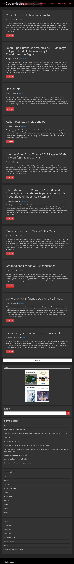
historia (6, 512)
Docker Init (13, 88)
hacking (6, 480)
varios (5, 476)
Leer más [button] (10, 35)
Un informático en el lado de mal (13, 549)
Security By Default (9, 537)
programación (8, 496)
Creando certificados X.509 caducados (30, 265)
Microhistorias (8, 529)
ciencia (6, 504)
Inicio (34, 4)
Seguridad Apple (9, 541)
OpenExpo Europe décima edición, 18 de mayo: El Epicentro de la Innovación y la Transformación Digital (36, 51)
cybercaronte (22, 59)
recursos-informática (10, 488)
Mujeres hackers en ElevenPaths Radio (31, 231)
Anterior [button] (37, 360)
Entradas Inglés (64, 4)
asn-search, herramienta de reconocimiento (34, 333)
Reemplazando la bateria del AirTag (28, 15)
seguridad (7, 484)
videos (6, 492)
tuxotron (20, 19)
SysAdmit (7, 545)
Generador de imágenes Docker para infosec (34, 298)
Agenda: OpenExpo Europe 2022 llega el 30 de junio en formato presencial (36, 156)
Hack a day (7, 525)
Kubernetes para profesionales (25, 121)
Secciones (43, 4)
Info (52, 4)
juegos (6, 508)
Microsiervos (7, 533)
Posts (5, 425)
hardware (6, 500)
